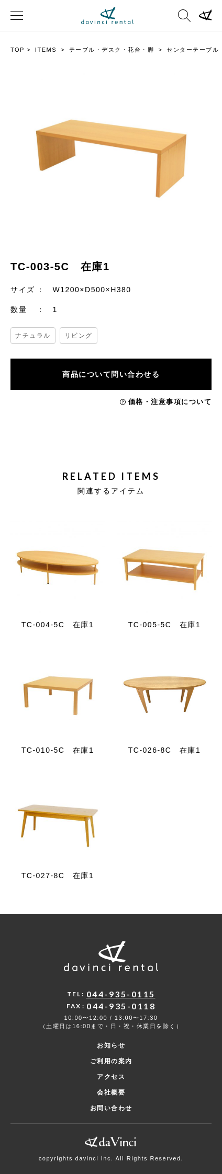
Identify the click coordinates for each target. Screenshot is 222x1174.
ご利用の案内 (111, 1061)
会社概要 (111, 1092)
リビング (78, 335)
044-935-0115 (121, 994)
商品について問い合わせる (111, 374)
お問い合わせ (111, 1108)
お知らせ (111, 1045)
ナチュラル (33, 335)
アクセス (111, 1076)
